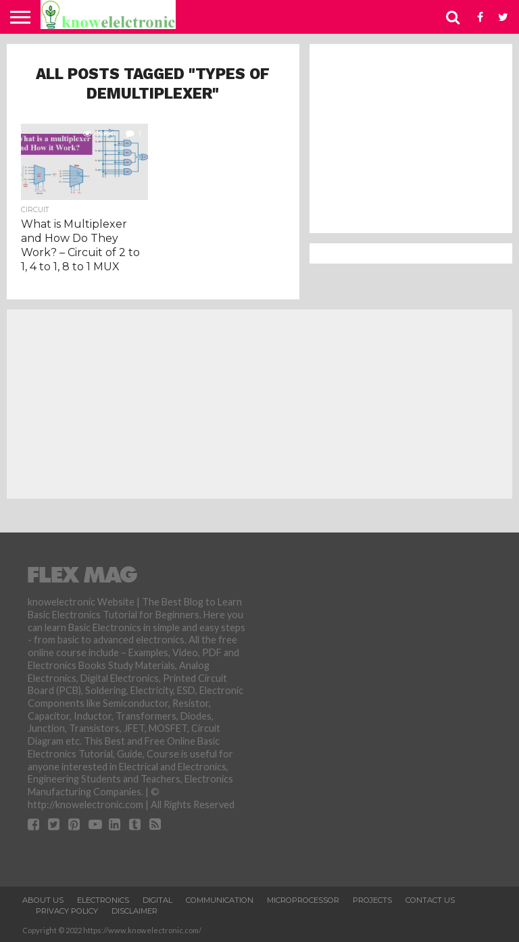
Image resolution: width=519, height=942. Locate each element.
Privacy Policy (67, 911)
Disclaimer (134, 911)
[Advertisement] (411, 138)
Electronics (103, 900)
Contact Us (430, 900)
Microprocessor (303, 900)
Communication (219, 900)
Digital (157, 900)
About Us (43, 900)
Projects (372, 900)
